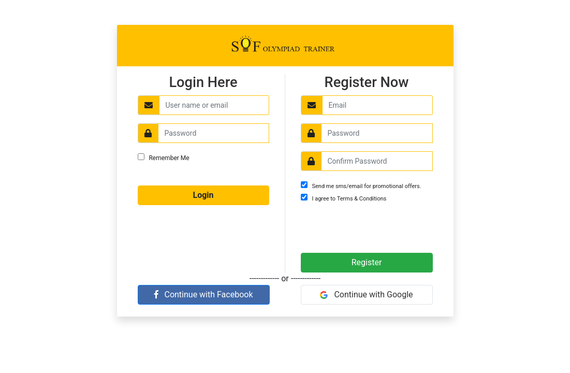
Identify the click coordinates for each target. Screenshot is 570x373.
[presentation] (361, 227)
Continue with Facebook (203, 294)
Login (203, 195)
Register (367, 262)
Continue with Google (366, 294)
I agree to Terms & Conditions (349, 198)
